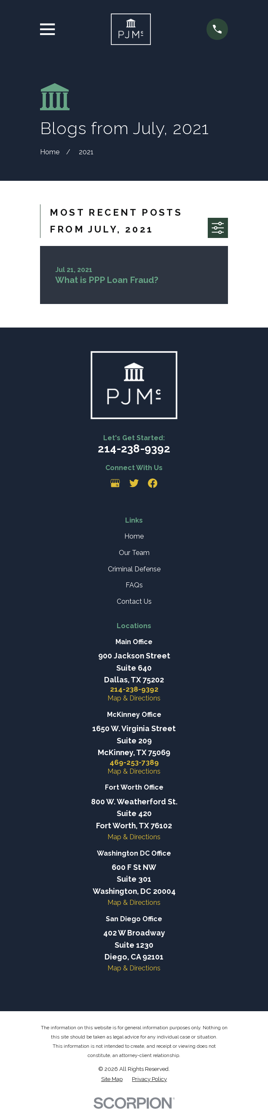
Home (134, 536)
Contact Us (134, 601)
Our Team (134, 553)
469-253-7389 (134, 762)
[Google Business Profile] (115, 483)
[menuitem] (112, 1079)
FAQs (134, 585)
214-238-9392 (134, 448)
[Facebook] (152, 483)
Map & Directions (134, 698)
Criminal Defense (134, 569)
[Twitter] (134, 483)
